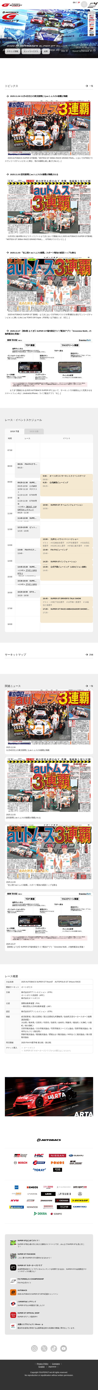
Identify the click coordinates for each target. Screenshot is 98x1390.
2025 (63, 51)
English (42, 1367)
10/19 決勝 (34, 431)
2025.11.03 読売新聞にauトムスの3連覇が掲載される (34, 174)
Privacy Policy (42, 1364)
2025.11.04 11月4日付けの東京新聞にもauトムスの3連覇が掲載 (39, 96)
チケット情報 (12, 51)
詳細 (91, 655)
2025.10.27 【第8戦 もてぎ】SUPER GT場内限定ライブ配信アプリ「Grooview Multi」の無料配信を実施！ (48, 332)
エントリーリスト (31, 51)
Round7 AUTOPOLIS (80, 51)
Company (56, 1364)
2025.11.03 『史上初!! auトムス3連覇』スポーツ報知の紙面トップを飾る (43, 253)
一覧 (91, 86)
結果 (46, 51)
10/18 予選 (14, 431)
